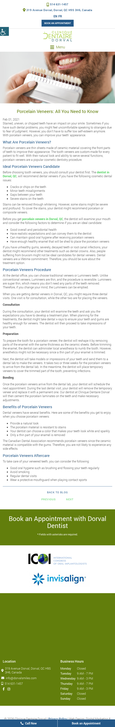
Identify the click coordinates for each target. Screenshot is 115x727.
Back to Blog (57, 492)
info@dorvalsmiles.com (20, 678)
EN (55, 16)
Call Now (28, 723)
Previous (48, 499)
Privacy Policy (57, 719)
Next (70, 499)
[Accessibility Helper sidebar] (4, 31)
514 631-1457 (57, 4)
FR (60, 16)
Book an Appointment (57, 23)
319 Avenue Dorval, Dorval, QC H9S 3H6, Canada (57, 10)
